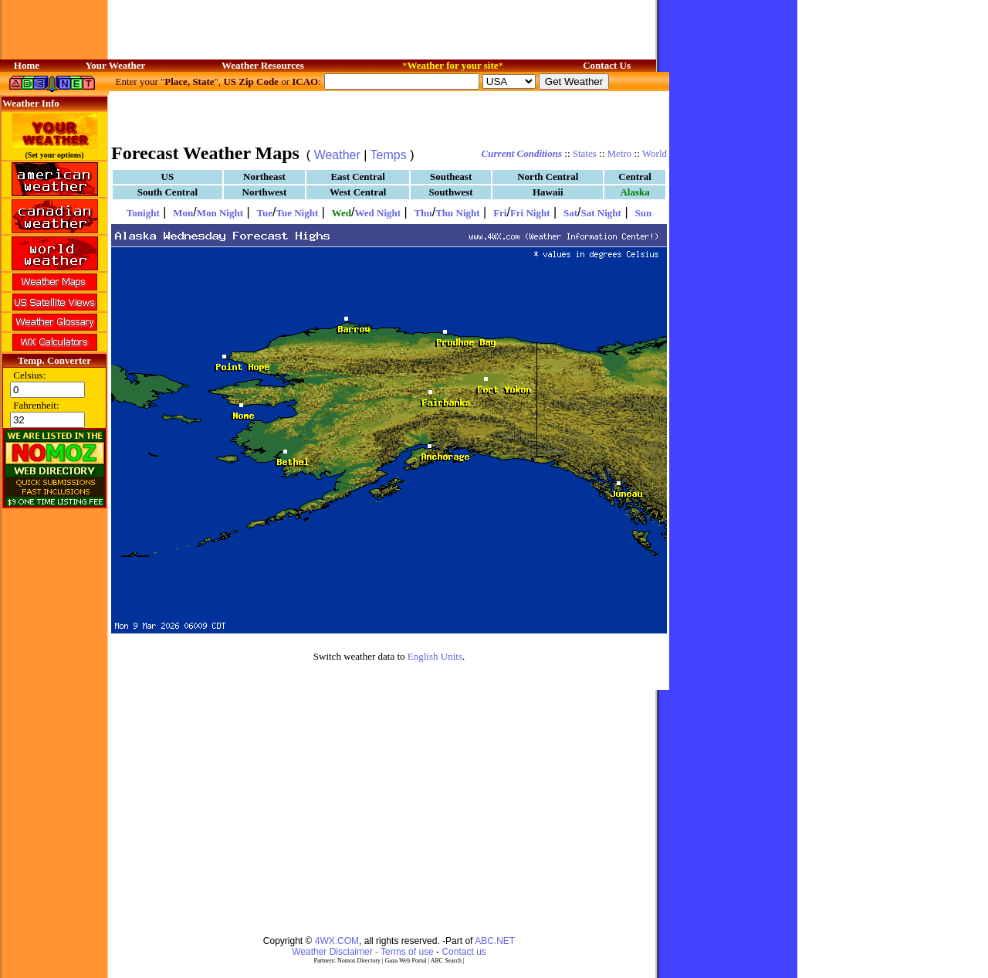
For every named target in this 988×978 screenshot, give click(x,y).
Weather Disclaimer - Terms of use (363, 951)
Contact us (464, 951)
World (654, 153)
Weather (337, 154)
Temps (388, 154)
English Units (435, 656)
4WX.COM (337, 941)
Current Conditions (522, 153)
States (585, 153)
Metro (619, 153)
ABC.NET (495, 941)
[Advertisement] (389, 116)
